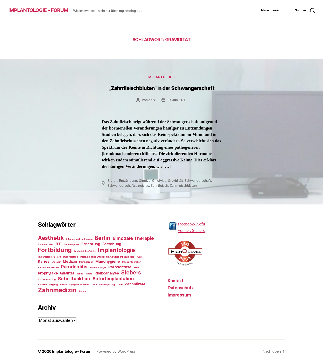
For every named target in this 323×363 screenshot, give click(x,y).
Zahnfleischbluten (183, 185)
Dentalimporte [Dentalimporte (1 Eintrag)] (71, 244)
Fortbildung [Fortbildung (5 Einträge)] (55, 249)
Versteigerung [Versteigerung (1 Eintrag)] (107, 284)
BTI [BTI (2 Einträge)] (59, 244)
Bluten (112, 181)
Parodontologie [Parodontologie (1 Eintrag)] (97, 267)
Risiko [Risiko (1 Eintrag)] (88, 273)
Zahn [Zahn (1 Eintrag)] (120, 284)
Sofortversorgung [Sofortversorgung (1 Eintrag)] (48, 284)
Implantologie (161, 77)
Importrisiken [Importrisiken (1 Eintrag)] (70, 257)
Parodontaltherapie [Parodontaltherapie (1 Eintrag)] (48, 267)
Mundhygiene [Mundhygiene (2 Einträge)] (107, 261)
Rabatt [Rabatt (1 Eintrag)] (79, 273)
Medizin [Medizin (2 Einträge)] (70, 261)
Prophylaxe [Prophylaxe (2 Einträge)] (48, 273)
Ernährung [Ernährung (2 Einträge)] (90, 244)
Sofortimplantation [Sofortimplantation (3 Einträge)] (113, 278)
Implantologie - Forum (38, 10)
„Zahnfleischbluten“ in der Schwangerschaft (161, 88)
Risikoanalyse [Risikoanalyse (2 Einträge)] (107, 273)
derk (151, 100)
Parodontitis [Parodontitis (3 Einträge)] (74, 266)
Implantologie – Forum (71, 351)
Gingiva (144, 181)
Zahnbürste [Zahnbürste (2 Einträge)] (135, 284)
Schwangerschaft (198, 181)
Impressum (179, 295)
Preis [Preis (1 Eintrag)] (136, 267)
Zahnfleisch (159, 185)
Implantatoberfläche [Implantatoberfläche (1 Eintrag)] (85, 251)
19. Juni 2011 (177, 100)
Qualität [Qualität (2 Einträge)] (67, 273)
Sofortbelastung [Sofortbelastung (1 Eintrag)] (47, 279)
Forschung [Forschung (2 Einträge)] (111, 244)
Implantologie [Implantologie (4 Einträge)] (116, 250)
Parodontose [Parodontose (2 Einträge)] (119, 267)
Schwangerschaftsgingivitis (128, 185)
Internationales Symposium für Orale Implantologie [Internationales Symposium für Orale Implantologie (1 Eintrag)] (107, 257)
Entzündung (128, 181)
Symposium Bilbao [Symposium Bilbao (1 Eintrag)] (79, 284)
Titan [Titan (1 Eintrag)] (94, 284)
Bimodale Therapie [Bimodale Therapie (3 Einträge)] (133, 238)
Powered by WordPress (116, 351)
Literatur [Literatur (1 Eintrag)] (56, 262)
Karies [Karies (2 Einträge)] (43, 261)
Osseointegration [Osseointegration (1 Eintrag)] (131, 262)
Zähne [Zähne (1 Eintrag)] (82, 291)
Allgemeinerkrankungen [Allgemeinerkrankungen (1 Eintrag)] (79, 239)
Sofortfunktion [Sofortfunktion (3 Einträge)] (74, 278)
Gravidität (175, 181)
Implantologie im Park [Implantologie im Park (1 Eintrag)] (49, 257)
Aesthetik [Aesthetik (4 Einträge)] (51, 238)
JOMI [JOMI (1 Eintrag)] (139, 257)
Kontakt (175, 280)
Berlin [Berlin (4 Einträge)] (102, 238)
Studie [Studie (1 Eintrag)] (63, 284)
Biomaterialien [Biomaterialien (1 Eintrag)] (45, 244)
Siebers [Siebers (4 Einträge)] (131, 272)
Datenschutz (181, 287)
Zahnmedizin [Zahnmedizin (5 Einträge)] (57, 290)
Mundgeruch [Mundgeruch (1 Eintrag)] (86, 262)
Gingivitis (159, 181)
